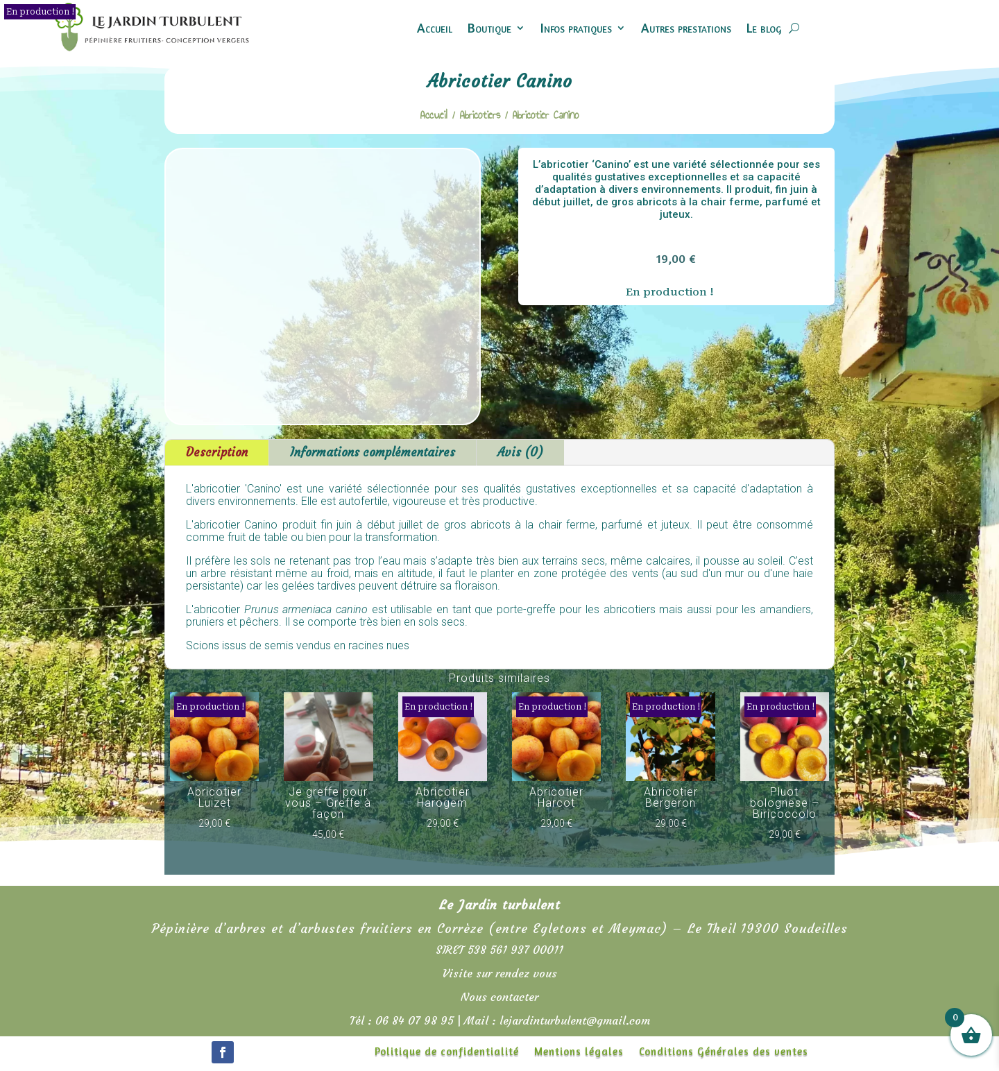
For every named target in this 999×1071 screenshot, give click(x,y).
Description (217, 452)
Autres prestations (686, 27)
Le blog (763, 27)
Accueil (434, 27)
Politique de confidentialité (447, 1052)
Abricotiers (480, 114)
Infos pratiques (576, 27)
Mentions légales (579, 1052)
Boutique (489, 27)
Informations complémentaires (372, 452)
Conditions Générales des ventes (723, 1052)
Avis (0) (520, 452)
